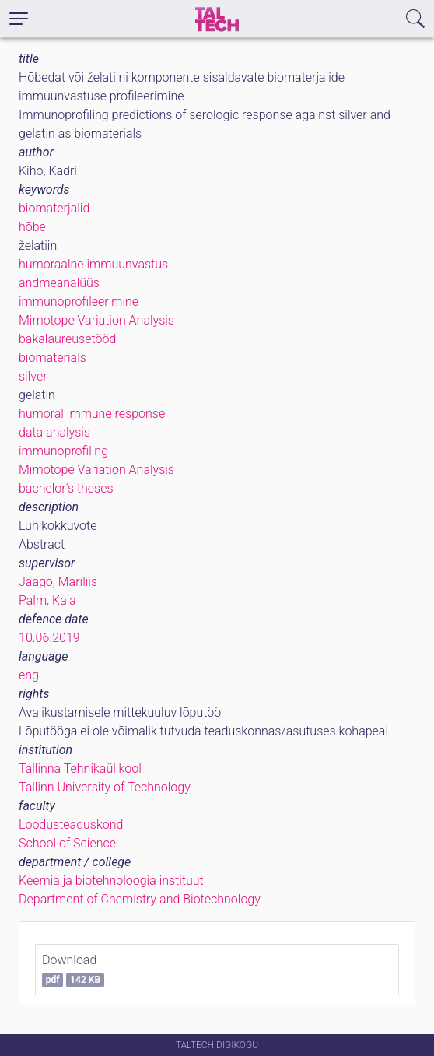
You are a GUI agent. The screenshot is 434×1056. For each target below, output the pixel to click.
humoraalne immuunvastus (93, 264)
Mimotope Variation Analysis (96, 320)
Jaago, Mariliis (58, 581)
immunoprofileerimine (78, 301)
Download (73, 970)
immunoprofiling (63, 451)
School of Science (67, 843)
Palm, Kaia (47, 600)
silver (33, 376)
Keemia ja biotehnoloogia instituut (111, 880)
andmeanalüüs (59, 282)
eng (29, 675)
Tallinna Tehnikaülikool (80, 768)
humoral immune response (92, 413)
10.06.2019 (49, 637)
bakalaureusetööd (67, 339)
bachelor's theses (66, 488)
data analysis (54, 432)
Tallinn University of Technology (105, 787)
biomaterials (52, 357)
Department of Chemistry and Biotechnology (140, 899)
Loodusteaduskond (71, 824)
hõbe (32, 226)
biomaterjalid (54, 208)
